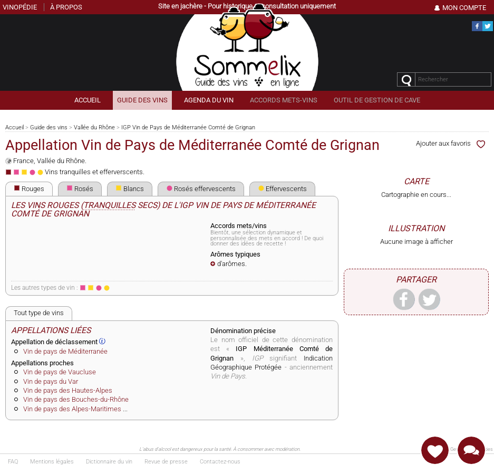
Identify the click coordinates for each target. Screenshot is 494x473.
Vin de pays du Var (50, 381)
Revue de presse (166, 461)
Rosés (79, 189)
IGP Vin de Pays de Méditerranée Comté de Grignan (188, 127)
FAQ (13, 461)
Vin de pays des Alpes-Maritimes (72, 409)
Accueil (14, 127)
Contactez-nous (220, 461)
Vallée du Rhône (94, 127)
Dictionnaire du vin (109, 461)
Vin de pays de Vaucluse (59, 372)
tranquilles (109, 205)
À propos (66, 7)
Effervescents (282, 189)
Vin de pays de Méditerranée (65, 351)
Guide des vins (48, 127)
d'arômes (231, 264)
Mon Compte (464, 8)
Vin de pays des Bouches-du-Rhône (76, 399)
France (23, 161)
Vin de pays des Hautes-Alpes (67, 390)
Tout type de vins (39, 313)
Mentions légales (52, 461)
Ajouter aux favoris (452, 143)
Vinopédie (20, 7)
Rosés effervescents (201, 189)
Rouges (29, 189)
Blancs (129, 189)
